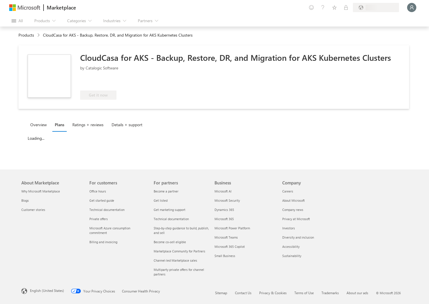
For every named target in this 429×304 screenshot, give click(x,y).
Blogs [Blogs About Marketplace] (25, 200)
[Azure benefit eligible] (103, 82)
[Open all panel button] (17, 21)
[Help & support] (323, 7)
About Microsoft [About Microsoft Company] (293, 200)
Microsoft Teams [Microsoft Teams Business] (226, 237)
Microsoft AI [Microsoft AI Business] (223, 191)
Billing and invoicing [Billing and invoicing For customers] (103, 242)
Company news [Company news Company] (292, 209)
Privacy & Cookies (273, 292)
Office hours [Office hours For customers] (97, 191)
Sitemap (221, 292)
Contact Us (243, 292)
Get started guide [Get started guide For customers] (101, 200)
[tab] (40, 124)
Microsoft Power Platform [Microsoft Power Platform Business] (232, 228)
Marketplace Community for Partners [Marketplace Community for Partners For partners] (179, 251)
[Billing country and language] (376, 7)
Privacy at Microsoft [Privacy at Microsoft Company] (296, 219)
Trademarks (330, 292)
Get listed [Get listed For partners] (161, 200)
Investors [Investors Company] (288, 228)
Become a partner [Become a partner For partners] (166, 191)
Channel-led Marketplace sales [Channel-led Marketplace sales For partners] (175, 260)
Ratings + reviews (88, 124)
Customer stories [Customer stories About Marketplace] (33, 209)
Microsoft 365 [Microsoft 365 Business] (224, 219)
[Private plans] (346, 7)
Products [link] (26, 35)
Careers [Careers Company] (287, 191)
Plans (59, 124)
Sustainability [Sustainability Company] (291, 256)
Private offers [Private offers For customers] (98, 219)
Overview (38, 124)
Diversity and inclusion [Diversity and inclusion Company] (298, 237)
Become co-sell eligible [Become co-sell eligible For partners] (170, 242)
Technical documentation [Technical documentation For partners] (171, 219)
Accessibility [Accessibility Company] (291, 246)
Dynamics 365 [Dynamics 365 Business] (224, 209)
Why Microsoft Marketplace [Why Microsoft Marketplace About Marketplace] (40, 191)
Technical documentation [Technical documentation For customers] (107, 209)
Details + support (127, 124)
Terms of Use (304, 292)
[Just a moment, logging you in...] (412, 7)
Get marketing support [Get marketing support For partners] (169, 209)
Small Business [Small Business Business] (225, 256)
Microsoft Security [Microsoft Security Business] (227, 200)
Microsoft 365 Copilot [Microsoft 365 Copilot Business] (230, 246)
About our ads (357, 292)
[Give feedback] (311, 7)
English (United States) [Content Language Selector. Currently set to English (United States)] (47, 290)
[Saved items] (334, 7)
